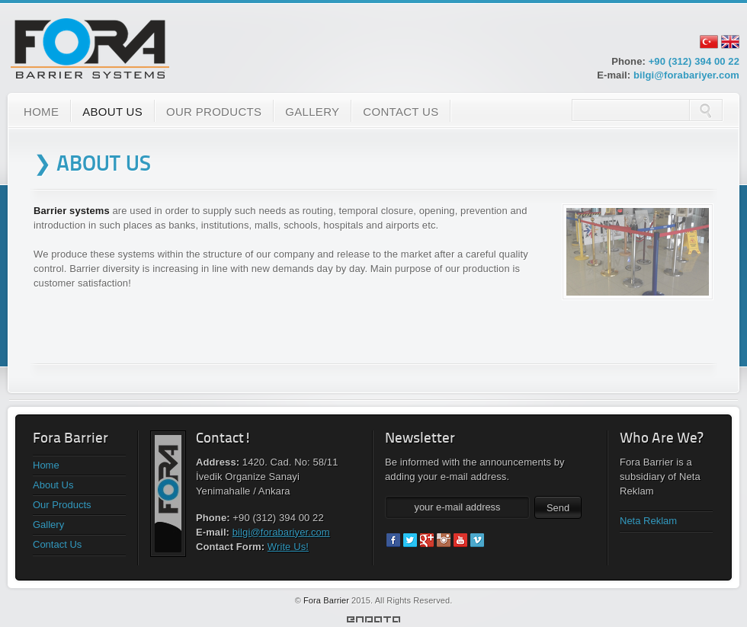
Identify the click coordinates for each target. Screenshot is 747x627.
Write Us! (288, 546)
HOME (41, 111)
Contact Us (57, 544)
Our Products (62, 504)
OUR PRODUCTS (213, 111)
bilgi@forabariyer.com (686, 75)
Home (46, 465)
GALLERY (312, 111)
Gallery (48, 524)
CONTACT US (400, 111)
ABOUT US (112, 111)
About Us (53, 485)
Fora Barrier (326, 600)
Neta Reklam (648, 520)
